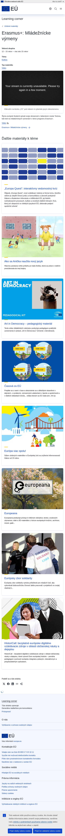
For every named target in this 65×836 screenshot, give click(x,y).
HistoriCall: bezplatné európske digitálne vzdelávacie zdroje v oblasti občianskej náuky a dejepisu (31, 646)
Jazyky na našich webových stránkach (16, 783)
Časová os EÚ (12, 385)
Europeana (10, 513)
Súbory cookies (8, 793)
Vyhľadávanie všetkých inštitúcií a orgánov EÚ (20, 804)
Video (4, 68)
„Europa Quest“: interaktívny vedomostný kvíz (30, 188)
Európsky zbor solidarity (18, 578)
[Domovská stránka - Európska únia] (10, 9)
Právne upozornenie (9, 790)
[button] (4, 684)
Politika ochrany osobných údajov (15, 787)
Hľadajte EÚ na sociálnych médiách (15, 773)
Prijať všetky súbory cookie (20, 831)
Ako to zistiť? (58, 1)
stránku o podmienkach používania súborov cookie (32, 822)
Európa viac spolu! (15, 450)
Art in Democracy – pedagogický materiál (28, 323)
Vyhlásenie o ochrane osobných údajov (17, 725)
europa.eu (17, 741)
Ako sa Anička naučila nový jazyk (23, 261)
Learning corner (9, 701)
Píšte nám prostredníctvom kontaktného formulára (21, 759)
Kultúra (4, 60)
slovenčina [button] (50, 8)
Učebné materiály (11, 26)
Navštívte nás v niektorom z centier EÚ (17, 762)
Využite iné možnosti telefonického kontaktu (19, 755)
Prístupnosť (6, 712)
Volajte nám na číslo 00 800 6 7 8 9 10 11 (18, 752)
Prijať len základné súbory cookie (47, 831)
